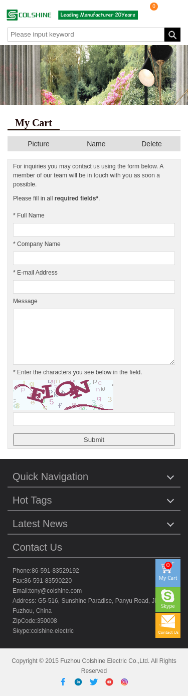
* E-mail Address (35, 272)
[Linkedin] (80, 681)
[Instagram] (124, 681)
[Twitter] (95, 681)
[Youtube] (111, 681)
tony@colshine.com (55, 590)
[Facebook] (65, 681)
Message (25, 301)
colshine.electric (52, 630)
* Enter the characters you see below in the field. (77, 372)
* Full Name (29, 215)
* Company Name (37, 244)
